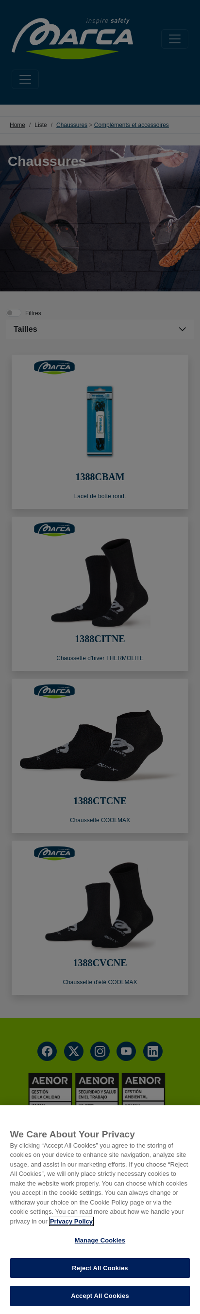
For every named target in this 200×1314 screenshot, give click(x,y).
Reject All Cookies (100, 1268)
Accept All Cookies (100, 1295)
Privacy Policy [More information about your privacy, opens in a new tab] (71, 1221)
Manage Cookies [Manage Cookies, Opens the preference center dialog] (100, 1240)
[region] (100, 1209)
